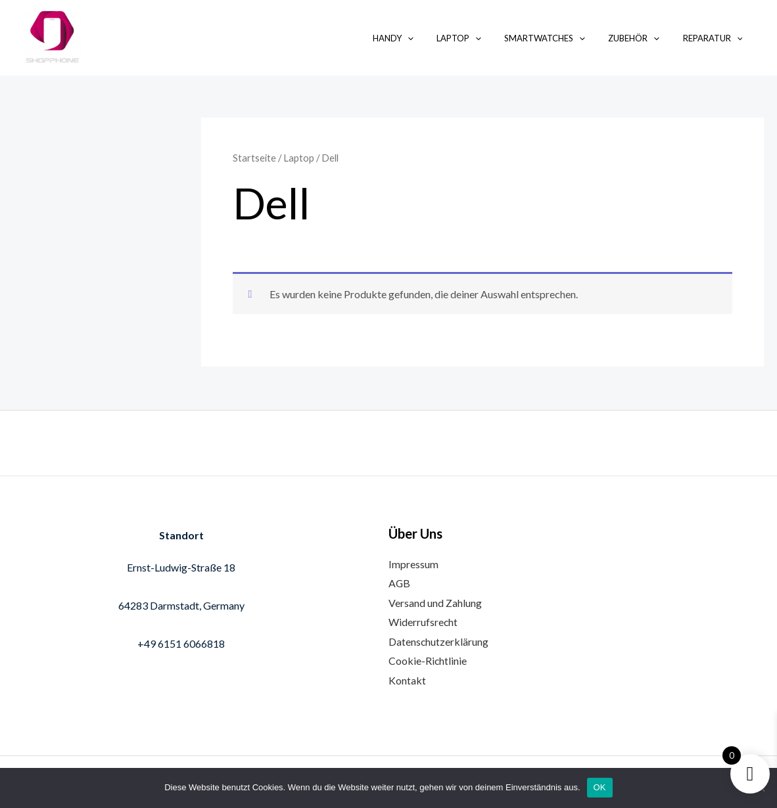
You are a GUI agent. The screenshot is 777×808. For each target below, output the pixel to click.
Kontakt (407, 680)
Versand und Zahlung (435, 602)
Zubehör (643, 38)
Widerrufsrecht (423, 622)
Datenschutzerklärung (438, 641)
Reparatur (715, 38)
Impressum (413, 562)
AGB (399, 582)
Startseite (254, 158)
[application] (435, 38)
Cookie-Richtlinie (427, 660)
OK (600, 787)
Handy (420, 38)
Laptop (480, 38)
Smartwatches (560, 38)
